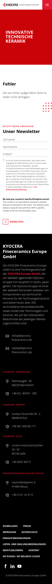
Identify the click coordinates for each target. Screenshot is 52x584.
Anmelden (16, 221)
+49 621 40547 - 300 (24, 393)
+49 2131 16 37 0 (22, 495)
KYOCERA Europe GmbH (24, 274)
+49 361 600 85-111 (24, 426)
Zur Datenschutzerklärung (21, 188)
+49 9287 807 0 (21, 462)
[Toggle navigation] (47, 5)
